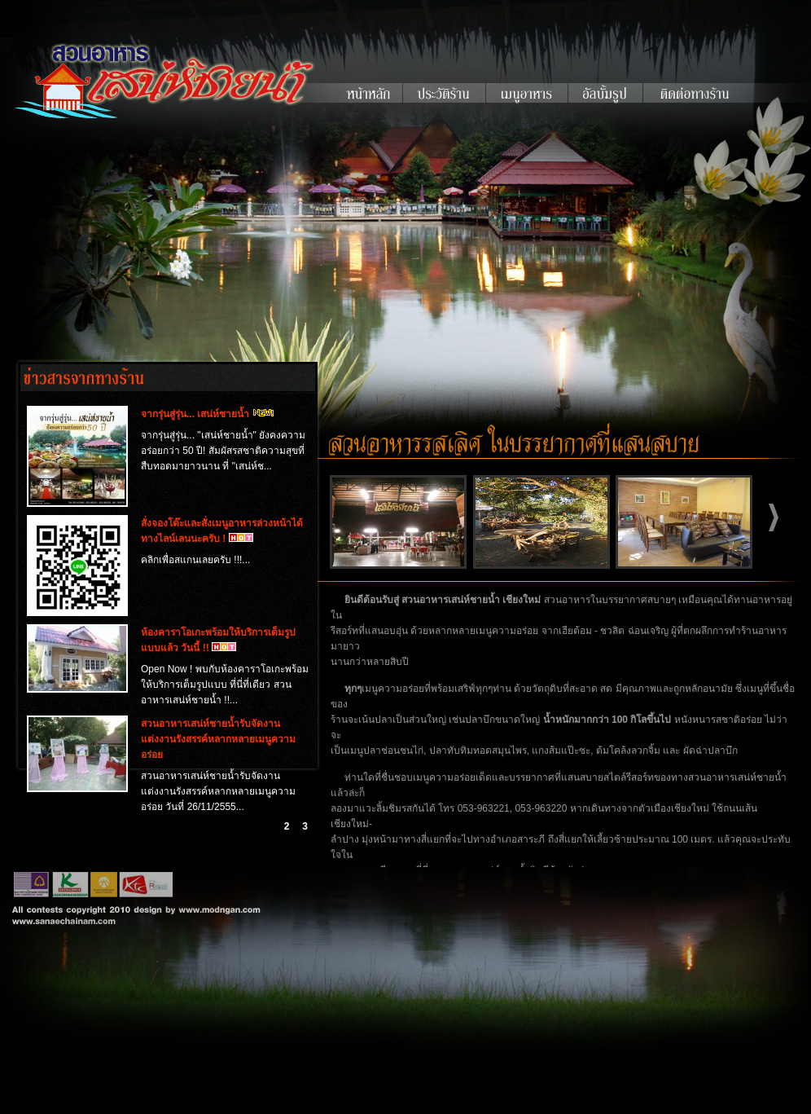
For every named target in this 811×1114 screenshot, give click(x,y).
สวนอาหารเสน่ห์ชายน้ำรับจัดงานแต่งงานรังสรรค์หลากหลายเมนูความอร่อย (218, 739)
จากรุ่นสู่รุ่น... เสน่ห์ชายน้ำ (195, 414)
